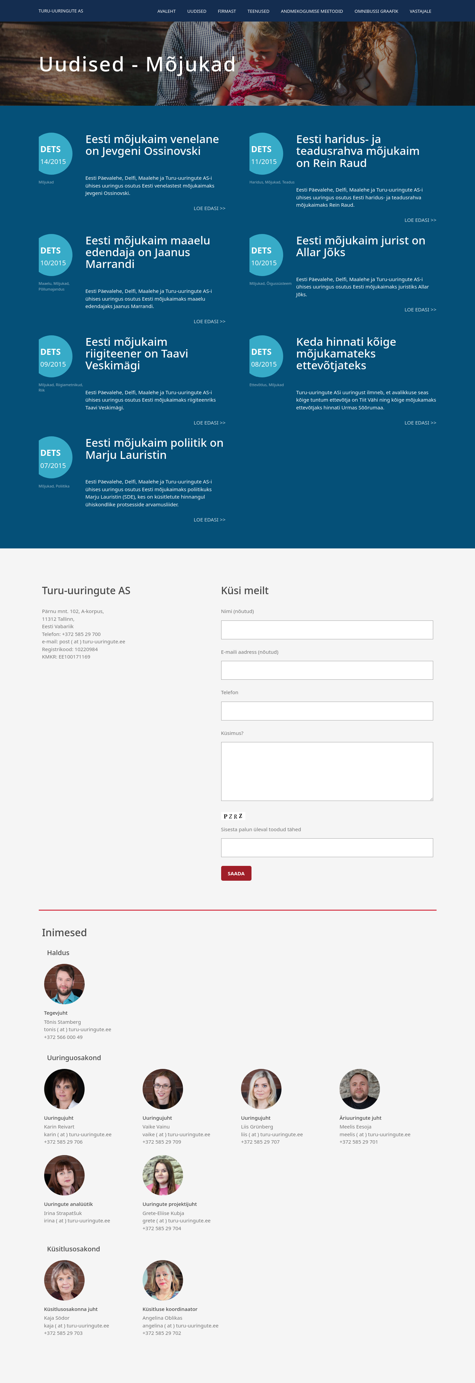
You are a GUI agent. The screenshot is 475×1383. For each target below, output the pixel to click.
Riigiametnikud (69, 383)
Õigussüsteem (279, 282)
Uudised (196, 11)
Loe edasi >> (210, 219)
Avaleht (166, 11)
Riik (42, 389)
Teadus (288, 181)
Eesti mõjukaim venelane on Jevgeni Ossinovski (141, 150)
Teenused (258, 11)
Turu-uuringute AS (61, 11)
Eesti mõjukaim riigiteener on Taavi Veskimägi (139, 352)
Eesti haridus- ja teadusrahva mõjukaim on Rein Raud (361, 150)
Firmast (227, 11)
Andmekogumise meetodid (312, 11)
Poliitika (62, 484)
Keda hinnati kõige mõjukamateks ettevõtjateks (349, 352)
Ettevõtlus (258, 383)
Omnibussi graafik (376, 11)
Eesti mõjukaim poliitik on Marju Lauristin (149, 447)
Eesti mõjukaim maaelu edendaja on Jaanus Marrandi (151, 251)
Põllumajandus (52, 288)
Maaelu (45, 282)
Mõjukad (46, 181)
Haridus (256, 181)
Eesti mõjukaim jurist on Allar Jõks (364, 245)
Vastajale (421, 11)
